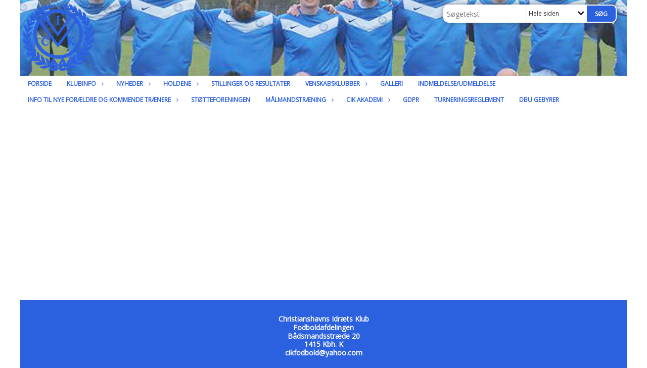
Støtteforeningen (220, 99)
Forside (40, 83)
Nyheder (132, 83)
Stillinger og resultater (250, 83)
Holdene (179, 83)
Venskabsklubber (335, 83)
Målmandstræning (298, 99)
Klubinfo (84, 83)
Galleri (391, 83)
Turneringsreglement (469, 99)
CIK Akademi (367, 99)
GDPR (411, 99)
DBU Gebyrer (539, 99)
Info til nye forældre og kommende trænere (102, 99)
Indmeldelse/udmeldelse (456, 83)
